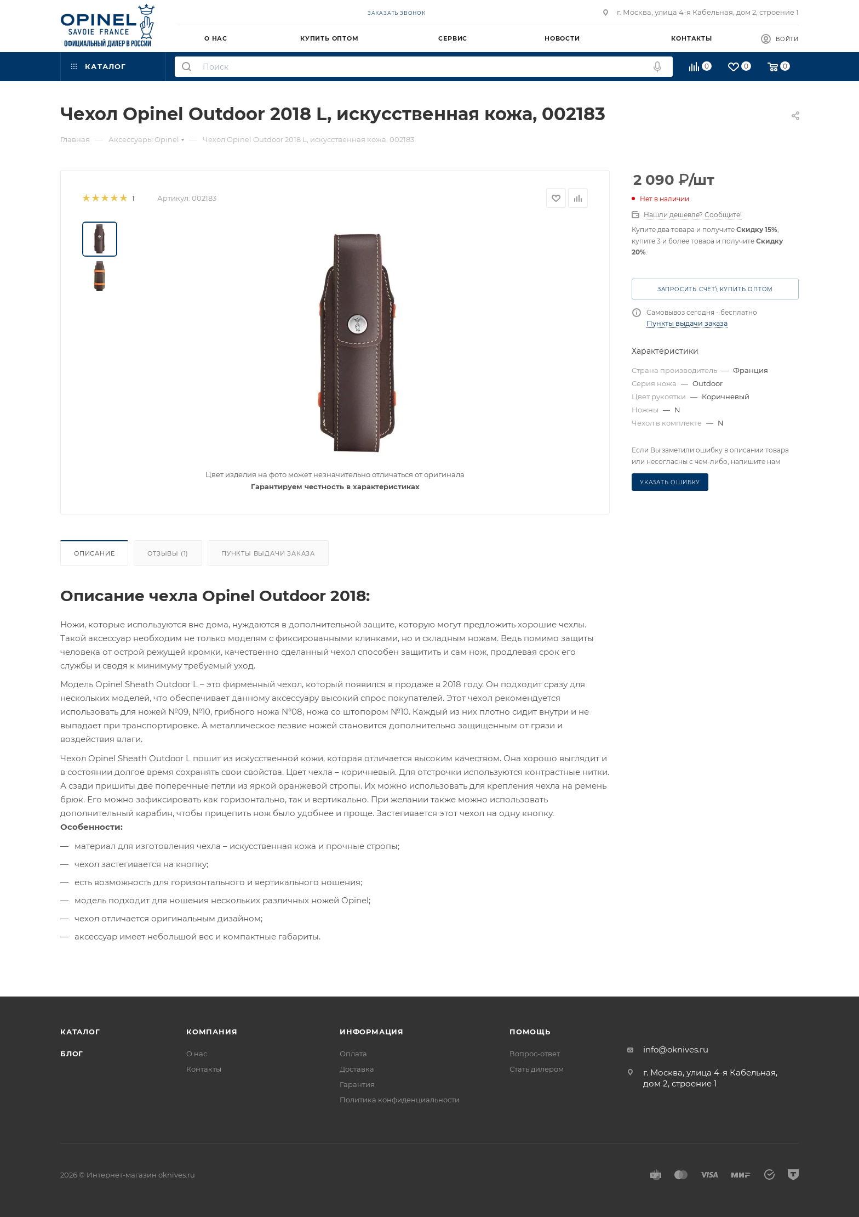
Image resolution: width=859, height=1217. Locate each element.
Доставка (357, 1069)
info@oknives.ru (675, 1049)
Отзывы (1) (167, 553)
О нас (196, 1053)
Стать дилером (536, 1069)
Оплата (353, 1053)
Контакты (203, 1069)
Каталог (80, 1031)
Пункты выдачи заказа (268, 553)
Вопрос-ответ (534, 1053)
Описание (94, 553)
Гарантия (357, 1084)
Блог (71, 1053)
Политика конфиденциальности (400, 1099)
